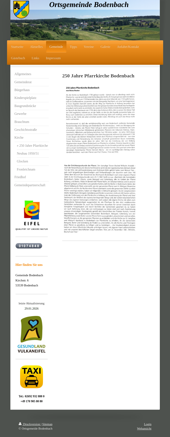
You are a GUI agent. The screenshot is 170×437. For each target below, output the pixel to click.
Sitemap (47, 424)
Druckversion (30, 424)
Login (148, 424)
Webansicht (144, 428)
